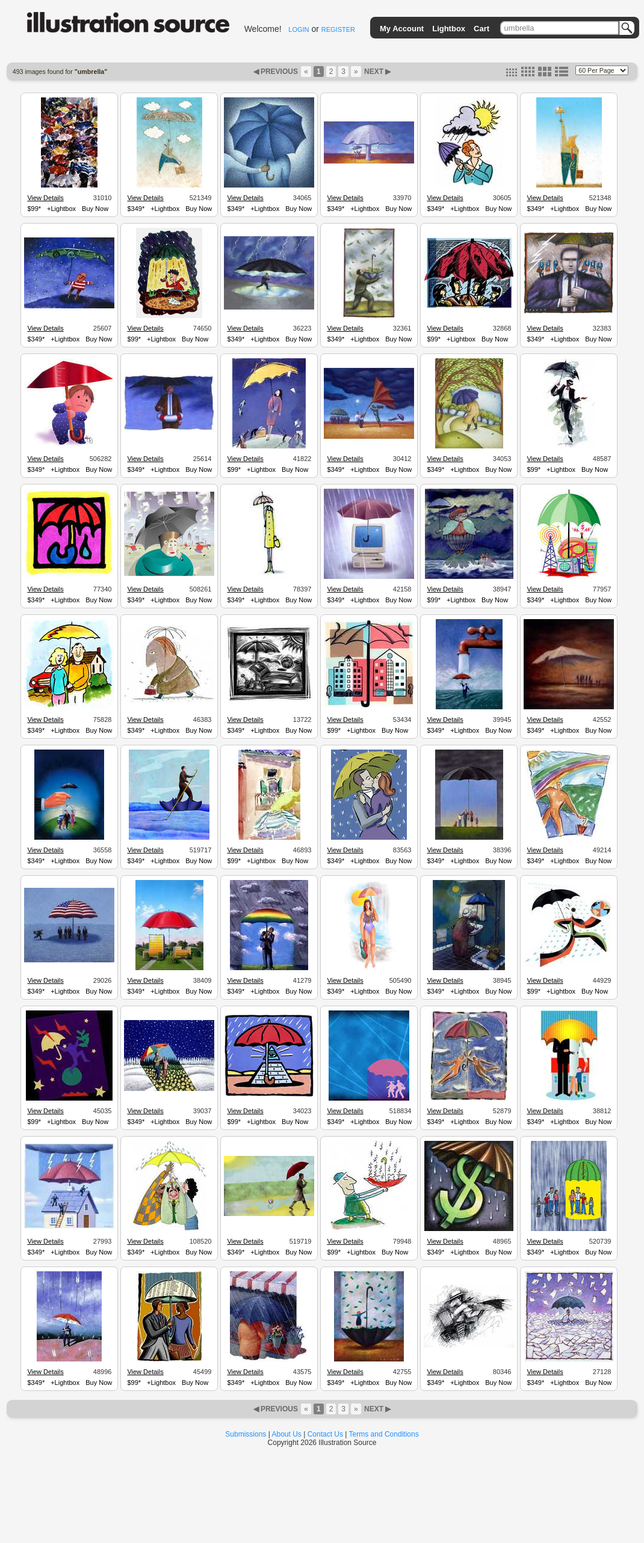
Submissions (245, 1434)
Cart (481, 28)
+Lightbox (61, 208)
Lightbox (448, 28)
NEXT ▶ (376, 71)
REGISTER (338, 29)
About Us (287, 1434)
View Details (45, 197)
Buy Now (95, 208)
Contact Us (325, 1434)
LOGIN (298, 29)
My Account (402, 28)
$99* (34, 208)
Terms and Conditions (384, 1434)
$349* (135, 208)
